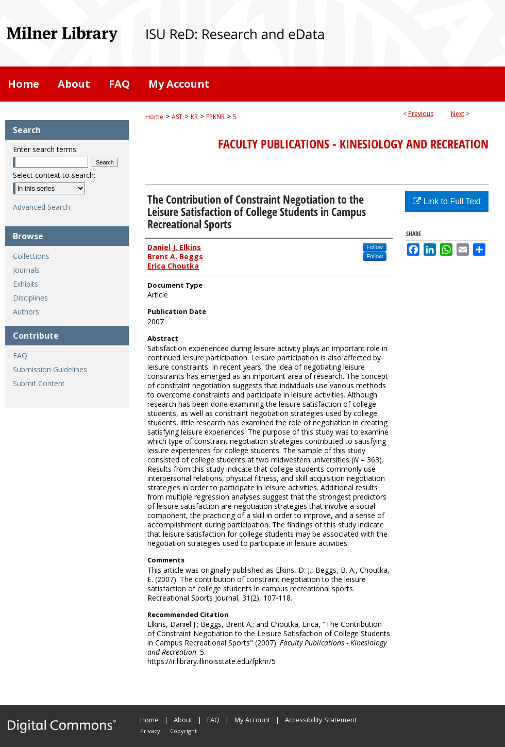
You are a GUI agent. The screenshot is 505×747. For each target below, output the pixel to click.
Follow (374, 247)
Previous (420, 113)
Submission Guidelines (50, 369)
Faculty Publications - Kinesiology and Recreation (353, 144)
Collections (31, 256)
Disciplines (30, 298)
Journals (26, 270)
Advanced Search (41, 207)
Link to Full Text (446, 201)
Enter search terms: (45, 149)
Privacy (150, 731)
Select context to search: (54, 175)
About (183, 719)
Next (457, 113)
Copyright (183, 731)
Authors (26, 312)
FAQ (20, 355)
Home (154, 116)
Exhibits (25, 284)
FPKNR (215, 116)
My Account (252, 719)
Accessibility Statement (321, 719)
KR (194, 116)
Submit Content (39, 383)
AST (177, 116)
